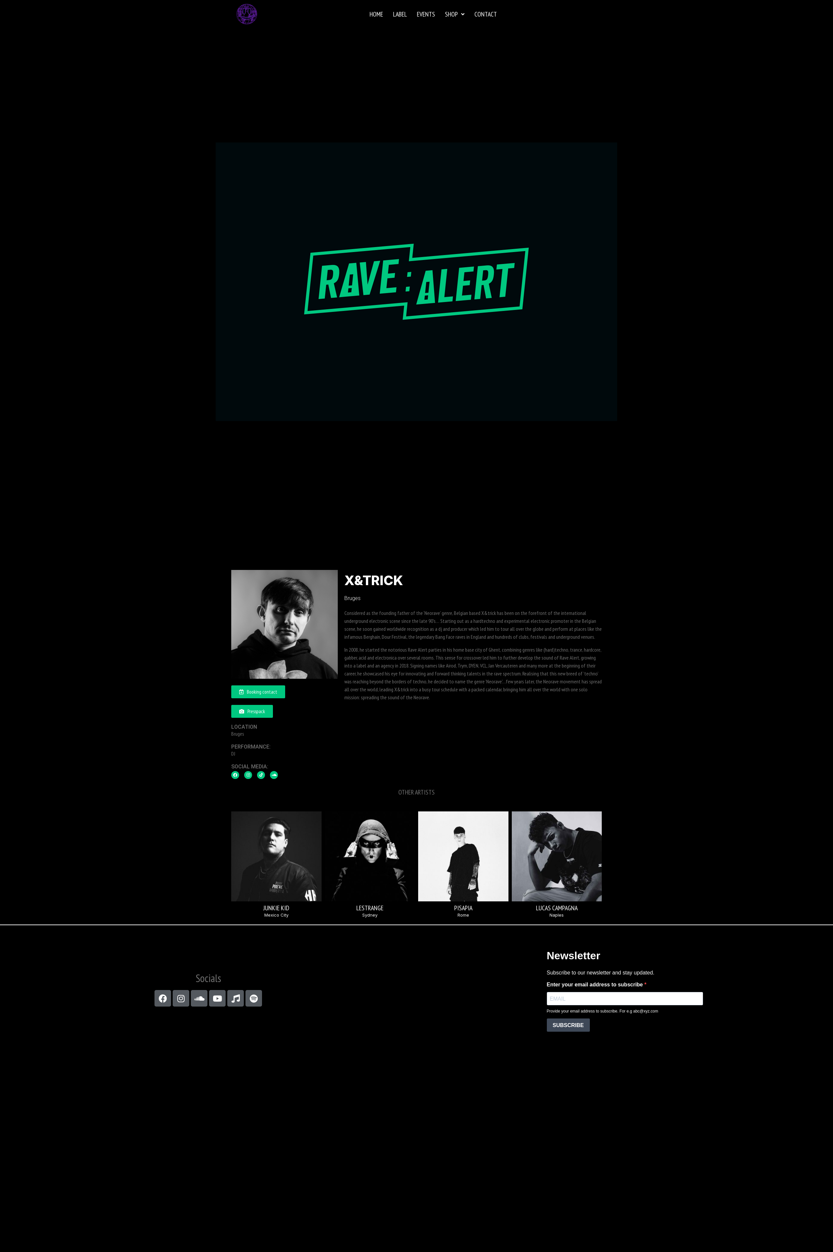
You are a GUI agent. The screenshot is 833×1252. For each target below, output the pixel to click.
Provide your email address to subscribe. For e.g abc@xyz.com (602, 1011)
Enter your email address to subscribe (595, 984)
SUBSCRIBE (568, 1025)
